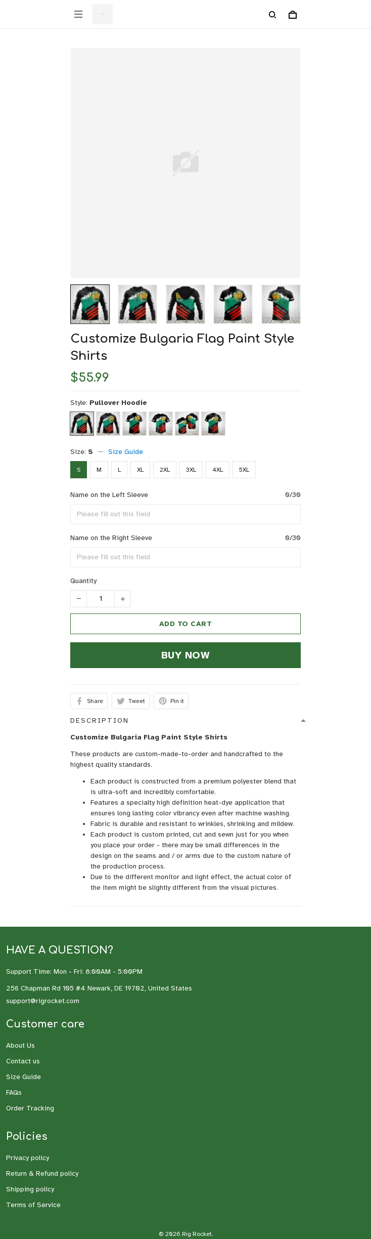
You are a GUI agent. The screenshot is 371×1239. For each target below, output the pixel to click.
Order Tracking (30, 1108)
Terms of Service (33, 1205)
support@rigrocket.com (42, 1001)
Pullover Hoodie (118, 402)
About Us (20, 1045)
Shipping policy (30, 1189)
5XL (244, 469)
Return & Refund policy (42, 1173)
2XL (165, 469)
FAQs (14, 1092)
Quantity (83, 580)
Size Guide (125, 451)
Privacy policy (27, 1157)
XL (140, 469)
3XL (191, 469)
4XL (217, 469)
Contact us (23, 1061)
